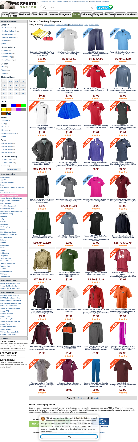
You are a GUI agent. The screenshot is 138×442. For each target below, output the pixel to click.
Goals (2, 229)
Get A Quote (105, 1)
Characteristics (8, 47)
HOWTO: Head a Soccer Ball (10, 300)
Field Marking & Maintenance (11, 211)
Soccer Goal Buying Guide (10, 288)
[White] (8, 105)
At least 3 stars (9, 159)
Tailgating (4, 255)
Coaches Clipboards (10, 31)
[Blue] (13, 105)
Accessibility (81, 1)
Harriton (6, 127)
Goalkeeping (5, 227)
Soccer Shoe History (7, 327)
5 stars (6, 166)
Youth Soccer (5, 276)
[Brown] (3, 113)
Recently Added (94, 25)
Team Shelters (5, 258)
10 (23, 93)
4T (4, 81)
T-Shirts (3, 269)
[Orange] (8, 109)
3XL (10, 89)
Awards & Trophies (7, 182)
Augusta (6, 120)
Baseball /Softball (13, 15)
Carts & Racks (5, 203)
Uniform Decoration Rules (9, 332)
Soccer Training (6, 329)
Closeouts (120, 14)
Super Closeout (9, 60)
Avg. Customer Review (76, 25)
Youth (5, 73)
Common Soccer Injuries (9, 295)
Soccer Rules (5, 324)
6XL (4, 93)
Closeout (6, 50)
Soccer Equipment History (10, 308)
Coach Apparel (9, 28)
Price (3, 140)
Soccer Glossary (6, 313)
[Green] (23, 105)
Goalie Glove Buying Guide (10, 283)
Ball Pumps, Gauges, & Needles (12, 187)
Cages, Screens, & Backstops (11, 198)
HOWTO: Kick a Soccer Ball (10, 303)
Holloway (6, 130)
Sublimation (4, 253)
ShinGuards (4, 245)
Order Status (51, 1)
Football (43, 14)
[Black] (3, 105)
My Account (43, 1)
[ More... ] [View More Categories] (5, 43)
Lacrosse (53, 14)
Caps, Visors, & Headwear (9, 201)
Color (3, 101)
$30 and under (8, 149)
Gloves (3, 221)
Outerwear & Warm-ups (9, 235)
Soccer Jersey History (8, 319)
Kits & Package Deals (8, 232)
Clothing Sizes (7, 77)
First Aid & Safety (6, 214)
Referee (3, 240)
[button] (105, 10)
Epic (4, 124)
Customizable (8, 53)
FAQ (87, 1)
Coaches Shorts (9, 34)
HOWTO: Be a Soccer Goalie (10, 298)
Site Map (102, 432)
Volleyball (98, 14)
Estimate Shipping (95, 1)
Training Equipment (7, 263)
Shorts (2, 248)
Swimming (86, 14)
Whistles (6, 40)
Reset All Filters (12, 169)
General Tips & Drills (8, 334)
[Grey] (23, 109)
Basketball (24, 14)
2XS (16, 81)
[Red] (18, 105)
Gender (4, 64)
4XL (16, 89)
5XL (23, 89)
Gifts (2, 219)
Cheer (34, 14)
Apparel (3, 180)
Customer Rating (9, 156)
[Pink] (13, 109)
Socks (2, 250)
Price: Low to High (49, 25)
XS (23, 81)
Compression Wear (7, 208)
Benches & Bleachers (8, 193)
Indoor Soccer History (8, 306)
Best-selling (39, 25)
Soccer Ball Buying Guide (9, 286)
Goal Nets (4, 224)
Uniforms (3, 274)
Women (6, 70)
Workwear (132, 14)
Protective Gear (6, 237)
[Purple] (18, 109)
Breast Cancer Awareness (9, 195)
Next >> (97, 398)
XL (23, 85)
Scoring (3, 242)
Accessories (5, 177)
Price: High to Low (62, 25)
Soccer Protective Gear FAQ (10, 321)
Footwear (3, 216)
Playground (65, 14)
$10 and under (8, 143)
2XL (4, 89)
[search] (44, 7)
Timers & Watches (9, 37)
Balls (2, 190)
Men (5, 67)
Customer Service (62, 1)
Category (5, 25)
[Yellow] (3, 109)
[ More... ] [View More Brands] (5, 136)
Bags (2, 185)
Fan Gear (109, 14)
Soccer (76, 14)
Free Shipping (8, 57)
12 (4, 97)
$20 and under (8, 146)
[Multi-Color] (8, 113)
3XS (10, 81)
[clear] (92, 7)
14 (10, 97)
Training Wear (5, 266)
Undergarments (6, 271)
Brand (4, 117)
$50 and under (8, 152)
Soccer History (5, 316)
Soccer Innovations (10, 133)
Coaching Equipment (8, 206)
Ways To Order (72, 1)
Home (5, 14)
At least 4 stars (9, 162)
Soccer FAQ (4, 311)
